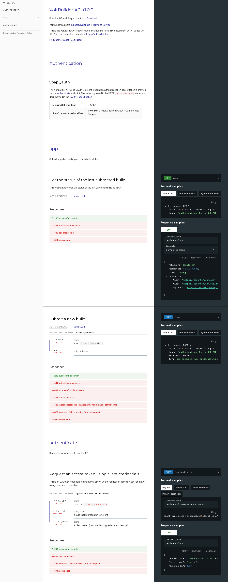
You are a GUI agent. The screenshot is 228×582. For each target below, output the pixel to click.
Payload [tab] (166, 488)
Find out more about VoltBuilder (65, 40)
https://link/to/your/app (198, 280)
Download (92, 18)
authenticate (63, 93)
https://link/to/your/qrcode (204, 287)
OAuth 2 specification (81, 97)
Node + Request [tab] (187, 193)
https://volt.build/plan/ (97, 34)
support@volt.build (80, 25)
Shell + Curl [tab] (168, 193)
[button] (191, 250)
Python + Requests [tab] (210, 193)
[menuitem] (21, 10)
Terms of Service (101, 25)
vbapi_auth (80, 196)
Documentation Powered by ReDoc (17, 33)
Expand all (196, 257)
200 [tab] (168, 230)
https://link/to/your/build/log (202, 284)
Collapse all (210, 257)
